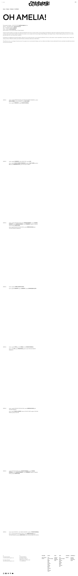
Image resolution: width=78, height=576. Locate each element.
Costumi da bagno (50, 558)
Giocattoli (49, 568)
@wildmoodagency (22, 25)
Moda (48, 564)
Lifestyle (49, 565)
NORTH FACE (17, 225)
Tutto (48, 557)
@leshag (15, 27)
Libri (48, 569)
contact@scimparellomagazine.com (8, 557)
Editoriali (11, 9)
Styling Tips (56, 559)
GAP (30, 161)
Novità (49, 555)
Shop (60, 555)
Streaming (49, 570)
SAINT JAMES (31, 163)
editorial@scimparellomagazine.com (8, 560)
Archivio (43, 558)
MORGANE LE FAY (16, 164)
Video (55, 560)
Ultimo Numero (44, 557)
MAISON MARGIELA (25, 102)
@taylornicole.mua (17, 26)
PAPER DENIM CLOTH (32, 288)
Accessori (49, 563)
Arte (48, 559)
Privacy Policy (73, 559)
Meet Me (67, 557)
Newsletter (72, 558)
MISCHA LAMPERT (17, 411)
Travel (48, 571)
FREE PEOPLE (20, 348)
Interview (67, 555)
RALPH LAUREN (12, 101)
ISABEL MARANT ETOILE (19, 286)
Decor (48, 567)
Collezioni (55, 557)
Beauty (49, 566)
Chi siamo (72, 557)
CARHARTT (16, 288)
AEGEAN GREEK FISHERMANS (20, 163)
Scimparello (73, 555)
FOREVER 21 (16, 102)
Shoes (48, 562)
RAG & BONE (27, 101)
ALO (9, 164)
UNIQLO (21, 346)
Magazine (43, 555)
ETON (16, 346)
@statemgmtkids (13, 29)
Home (4, 9)
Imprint (72, 560)
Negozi (49, 560)
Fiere (48, 561)
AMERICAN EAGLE (30, 227)
